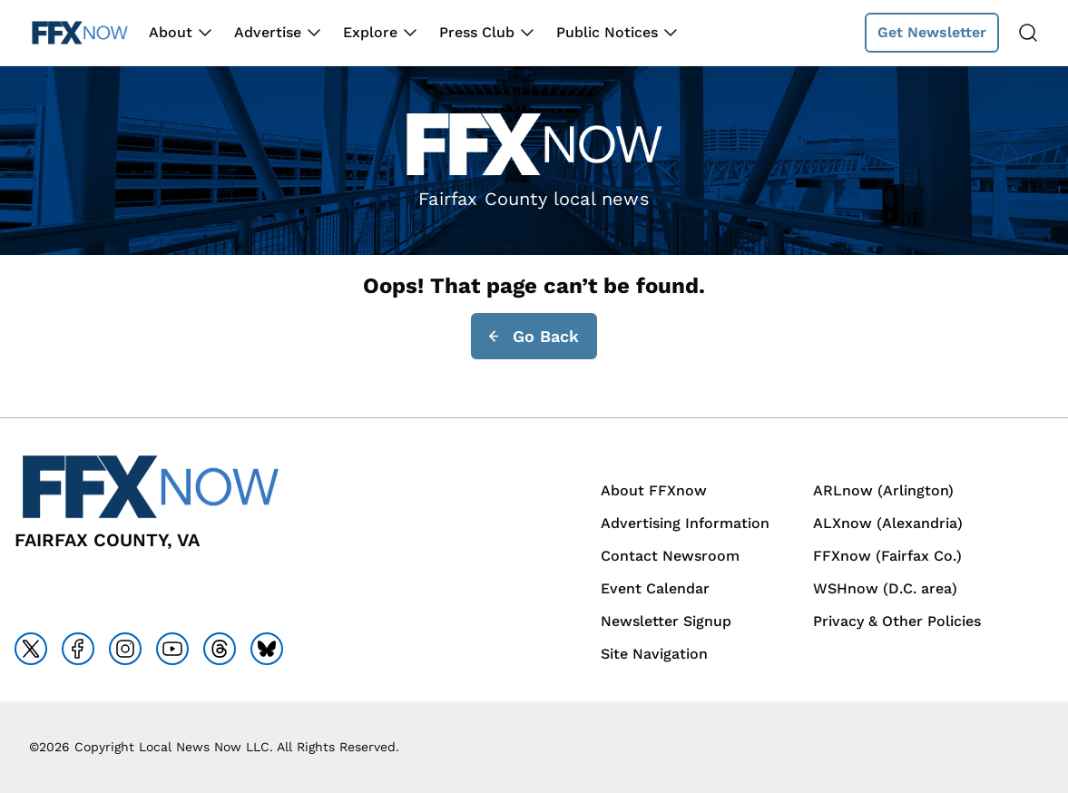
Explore (370, 32)
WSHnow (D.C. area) (885, 588)
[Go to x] (31, 648)
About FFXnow (654, 490)
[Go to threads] (219, 648)
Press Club (476, 32)
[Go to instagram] (125, 648)
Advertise (267, 32)
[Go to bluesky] (266, 648)
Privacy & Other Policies (897, 621)
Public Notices (607, 32)
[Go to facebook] (78, 648)
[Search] (1028, 33)
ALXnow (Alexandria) (888, 523)
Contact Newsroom (670, 555)
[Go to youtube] (172, 648)
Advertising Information (685, 523)
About (170, 32)
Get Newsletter (931, 32)
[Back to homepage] (80, 33)
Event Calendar (655, 588)
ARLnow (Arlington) (883, 490)
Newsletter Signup (666, 621)
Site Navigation (654, 653)
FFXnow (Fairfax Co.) (887, 555)
